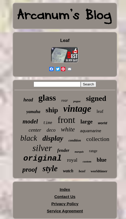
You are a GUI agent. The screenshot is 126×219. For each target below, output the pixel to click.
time (47, 123)
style (50, 168)
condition (74, 140)
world (102, 123)
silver (42, 148)
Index (65, 189)
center (35, 130)
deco (51, 130)
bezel (82, 171)
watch (68, 171)
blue (102, 160)
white (68, 129)
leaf (100, 111)
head (28, 99)
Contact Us (64, 196)
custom (87, 161)
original (42, 158)
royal (72, 160)
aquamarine (90, 130)
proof (29, 169)
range (93, 151)
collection (97, 139)
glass (47, 97)
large (86, 121)
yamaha (33, 111)
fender (63, 150)
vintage (77, 109)
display (52, 138)
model (30, 121)
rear (64, 100)
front (66, 120)
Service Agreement (65, 211)
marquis (79, 151)
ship (52, 110)
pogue (77, 101)
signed (96, 98)
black (28, 138)
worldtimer (99, 171)
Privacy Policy (65, 203)
